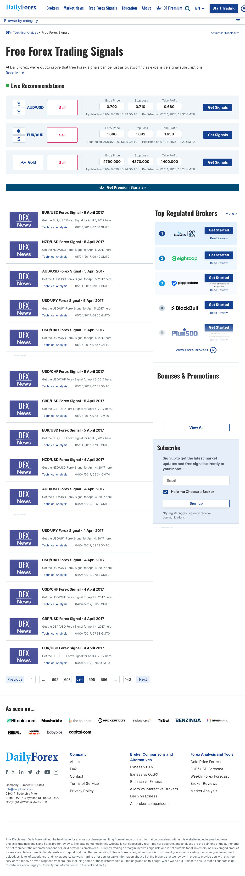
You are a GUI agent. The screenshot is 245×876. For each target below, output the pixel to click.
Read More (15, 72)
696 (104, 679)
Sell (62, 107)
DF (8, 33)
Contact (76, 776)
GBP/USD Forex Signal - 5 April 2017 (73, 401)
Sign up (196, 503)
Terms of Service (84, 783)
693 (67, 679)
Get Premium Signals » (126, 187)
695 (92, 679)
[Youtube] (47, 772)
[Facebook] (7, 772)
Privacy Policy (82, 791)
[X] (13, 772)
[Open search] (187, 8)
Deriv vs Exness (143, 796)
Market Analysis (203, 791)
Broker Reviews (203, 783)
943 (127, 679)
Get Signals (218, 107)
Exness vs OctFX (144, 774)
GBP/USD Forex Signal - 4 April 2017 (73, 618)
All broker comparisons (149, 803)
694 (79, 679)
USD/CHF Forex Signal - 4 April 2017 (73, 589)
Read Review (219, 238)
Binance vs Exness (146, 781)
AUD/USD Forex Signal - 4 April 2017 (73, 489)
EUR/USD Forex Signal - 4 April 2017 (73, 648)
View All (196, 427)
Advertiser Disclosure (225, 33)
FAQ (73, 769)
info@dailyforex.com (19, 789)
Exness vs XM (142, 767)
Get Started (219, 230)
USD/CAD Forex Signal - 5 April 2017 (73, 330)
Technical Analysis (25, 32)
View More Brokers (192, 350)
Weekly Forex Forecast (209, 776)
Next (143, 679)
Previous (14, 679)
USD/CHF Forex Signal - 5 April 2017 (73, 371)
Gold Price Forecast (207, 761)
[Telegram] (29, 772)
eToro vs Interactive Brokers (154, 789)
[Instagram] (56, 772)
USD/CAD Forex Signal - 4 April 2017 (73, 560)
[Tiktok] (38, 772)
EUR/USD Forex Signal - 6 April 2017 (73, 212)
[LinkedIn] (21, 772)
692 (55, 679)
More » (231, 213)
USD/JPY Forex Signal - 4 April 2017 (73, 530)
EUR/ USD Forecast (206, 769)
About (75, 761)
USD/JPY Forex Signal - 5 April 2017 (73, 300)
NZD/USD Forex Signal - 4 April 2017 (73, 459)
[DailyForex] (32, 758)
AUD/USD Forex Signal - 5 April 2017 (73, 271)
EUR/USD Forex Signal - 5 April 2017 (73, 430)
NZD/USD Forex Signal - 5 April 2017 (73, 242)
